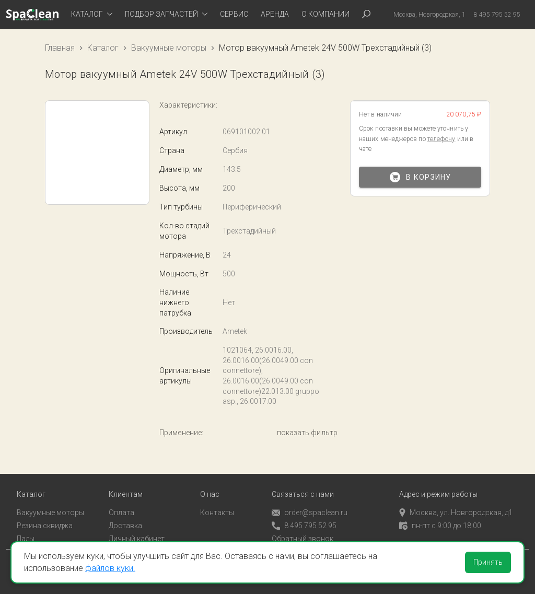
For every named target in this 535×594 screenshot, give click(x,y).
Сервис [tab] (234, 14)
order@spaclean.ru (309, 510)
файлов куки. (110, 568)
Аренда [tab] (275, 14)
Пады (25, 536)
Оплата (121, 510)
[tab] (92, 14)
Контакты (217, 510)
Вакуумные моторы (168, 48)
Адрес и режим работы (438, 492)
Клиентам (126, 492)
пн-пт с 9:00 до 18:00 (440, 523)
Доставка (125, 523)
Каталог (103, 48)
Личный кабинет (137, 536)
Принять (488, 562)
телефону (441, 139)
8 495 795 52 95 (304, 523)
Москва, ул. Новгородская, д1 (456, 510)
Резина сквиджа (45, 523)
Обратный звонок (302, 536)
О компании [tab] (325, 14)
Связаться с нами (303, 492)
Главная (60, 48)
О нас (209, 492)
